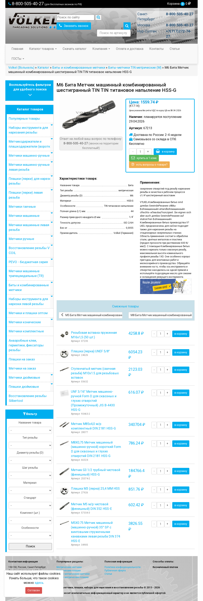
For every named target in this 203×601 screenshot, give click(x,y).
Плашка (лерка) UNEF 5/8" (90, 351)
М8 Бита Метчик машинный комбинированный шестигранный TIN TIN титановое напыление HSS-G (161, 315)
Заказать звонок (73, 26)
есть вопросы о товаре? (149, 164)
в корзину (165, 151)
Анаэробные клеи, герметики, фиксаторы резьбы (26, 345)
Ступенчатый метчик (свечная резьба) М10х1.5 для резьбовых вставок (95, 373)
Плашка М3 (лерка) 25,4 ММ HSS (95, 488)
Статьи (175, 49)
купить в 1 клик (144, 158)
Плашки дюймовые (24, 387)
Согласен (34, 590)
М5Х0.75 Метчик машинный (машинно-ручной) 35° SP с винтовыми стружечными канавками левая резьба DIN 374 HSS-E (95, 532)
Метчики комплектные (26, 331)
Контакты (156, 49)
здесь (39, 583)
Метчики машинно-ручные (29, 155)
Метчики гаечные (22, 207)
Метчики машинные (24, 216)
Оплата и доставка (129, 49)
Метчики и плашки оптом (28, 313)
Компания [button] (101, 49)
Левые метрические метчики (73, 574)
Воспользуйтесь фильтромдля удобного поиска (30, 90)
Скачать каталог (74, 49)
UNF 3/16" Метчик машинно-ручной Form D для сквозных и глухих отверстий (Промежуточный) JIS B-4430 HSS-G (93, 400)
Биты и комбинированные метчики (78, 67)
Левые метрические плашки (72, 577)
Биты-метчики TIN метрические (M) (134, 67)
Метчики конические (25, 322)
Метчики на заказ (22, 368)
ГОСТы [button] (17, 59)
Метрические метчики (69, 567)
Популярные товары (24, 118)
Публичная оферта (115, 570)
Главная (17, 49)
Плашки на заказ (22, 359)
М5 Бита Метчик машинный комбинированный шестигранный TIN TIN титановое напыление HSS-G (92, 315)
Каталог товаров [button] (43, 49)
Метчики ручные (21, 239)
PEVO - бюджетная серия (28, 262)
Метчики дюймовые (24, 377)
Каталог (43, 67)
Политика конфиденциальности (122, 567)
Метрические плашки (68, 570)
